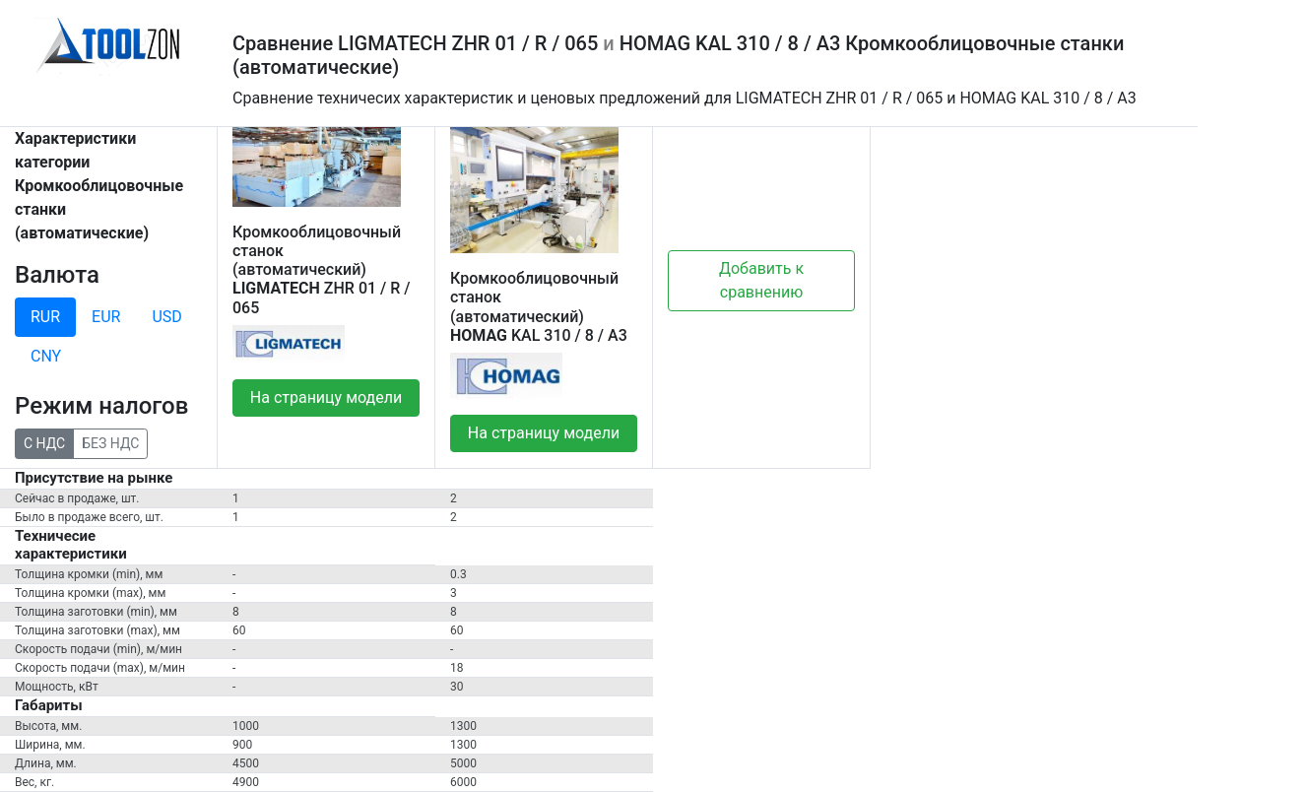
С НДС (44, 442)
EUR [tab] (106, 316)
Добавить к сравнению (761, 280)
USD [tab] (166, 316)
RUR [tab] (45, 316)
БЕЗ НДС (110, 442)
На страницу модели (326, 397)
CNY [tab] (46, 356)
